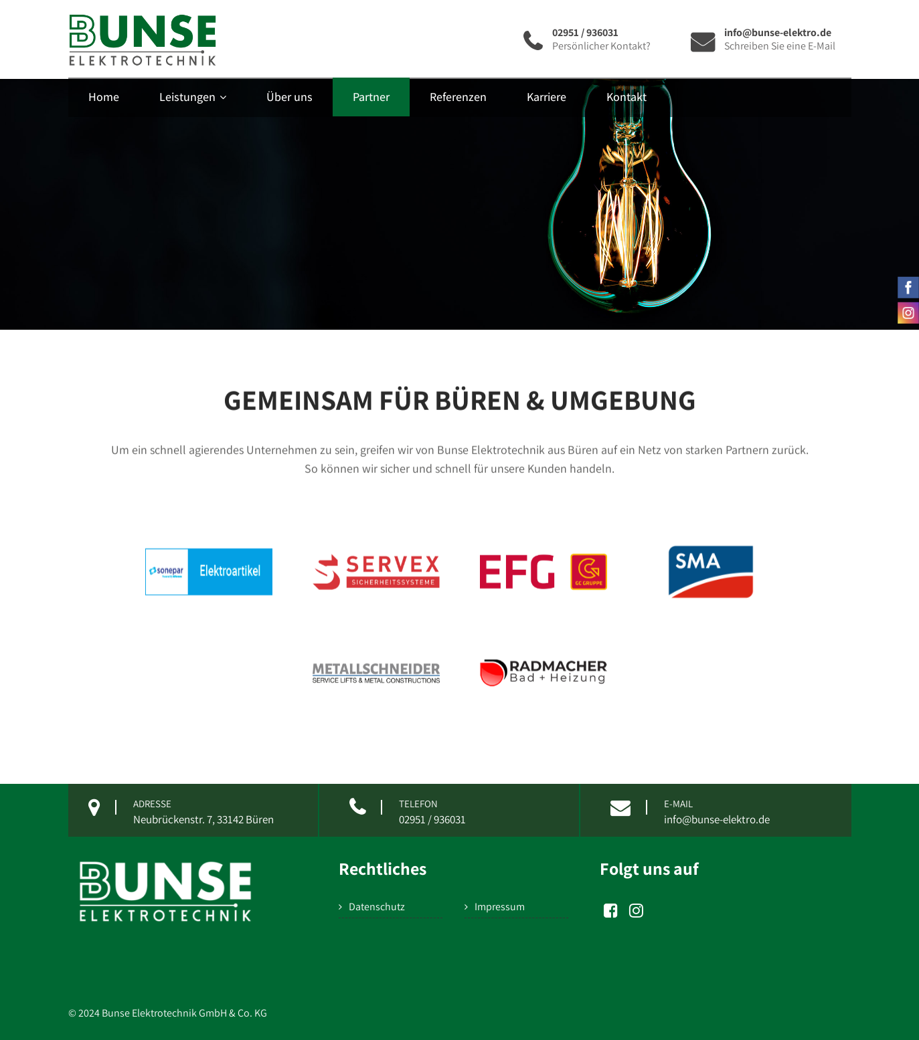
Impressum (500, 907)
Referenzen (458, 96)
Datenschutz (377, 907)
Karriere (546, 96)
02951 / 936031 (432, 819)
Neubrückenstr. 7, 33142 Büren (203, 819)
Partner (371, 96)
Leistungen (192, 96)
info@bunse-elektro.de (717, 819)
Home (103, 96)
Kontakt (626, 96)
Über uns (289, 96)
